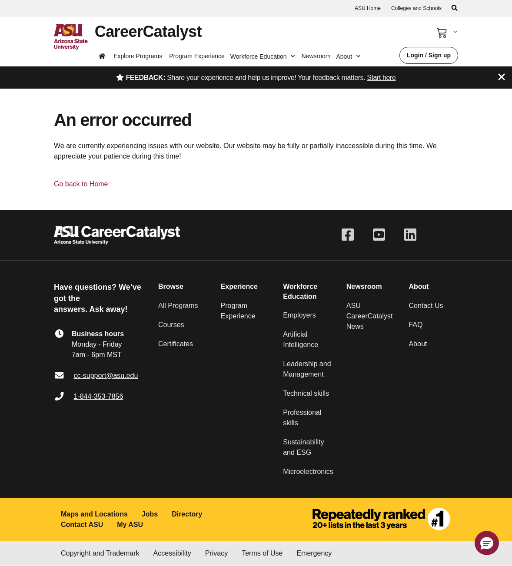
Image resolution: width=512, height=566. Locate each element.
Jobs (150, 514)
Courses (171, 324)
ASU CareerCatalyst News (369, 316)
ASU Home (368, 8)
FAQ (415, 324)
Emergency (314, 553)
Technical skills (306, 393)
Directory (187, 514)
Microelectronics (308, 471)
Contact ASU (82, 524)
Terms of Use (262, 553)
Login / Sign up (429, 55)
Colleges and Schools (416, 8)
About (418, 344)
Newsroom (316, 56)
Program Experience (197, 56)
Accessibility (172, 553)
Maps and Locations (94, 514)
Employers (299, 315)
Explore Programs (137, 56)
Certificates (175, 344)
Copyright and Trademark (100, 553)
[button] (487, 543)
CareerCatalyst (148, 31)
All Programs (178, 305)
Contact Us (426, 305)
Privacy (216, 553)
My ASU (130, 524)
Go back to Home (81, 184)
